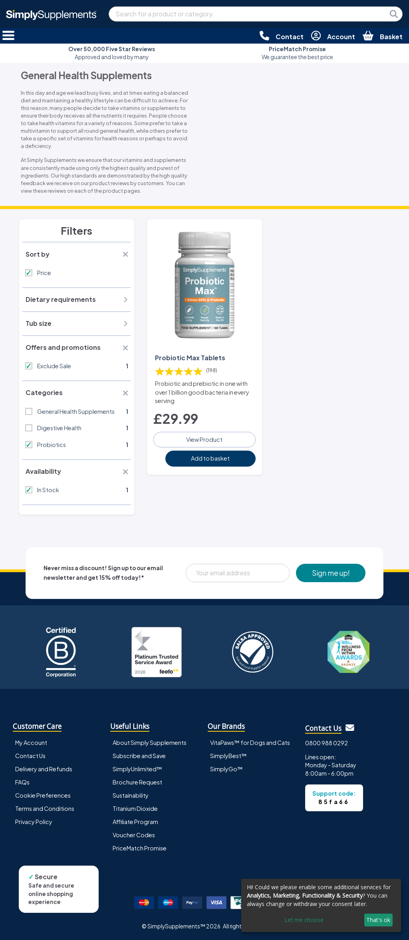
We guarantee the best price (297, 53)
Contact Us (30, 755)
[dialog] (321, 905)
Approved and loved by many (111, 53)
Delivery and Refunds (43, 768)
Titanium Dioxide (135, 808)
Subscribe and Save (139, 755)
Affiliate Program (135, 821)
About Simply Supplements (150, 742)
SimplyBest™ (228, 755)
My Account (31, 742)
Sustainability (131, 795)
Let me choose (304, 920)
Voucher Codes (134, 834)
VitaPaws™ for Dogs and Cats (250, 742)
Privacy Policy (33, 821)
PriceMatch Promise (140, 848)
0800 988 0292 (326, 743)
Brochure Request (137, 782)
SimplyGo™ (226, 768)
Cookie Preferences (43, 795)
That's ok (378, 920)
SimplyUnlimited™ (137, 768)
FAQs (22, 782)
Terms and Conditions (44, 808)
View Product (204, 439)
